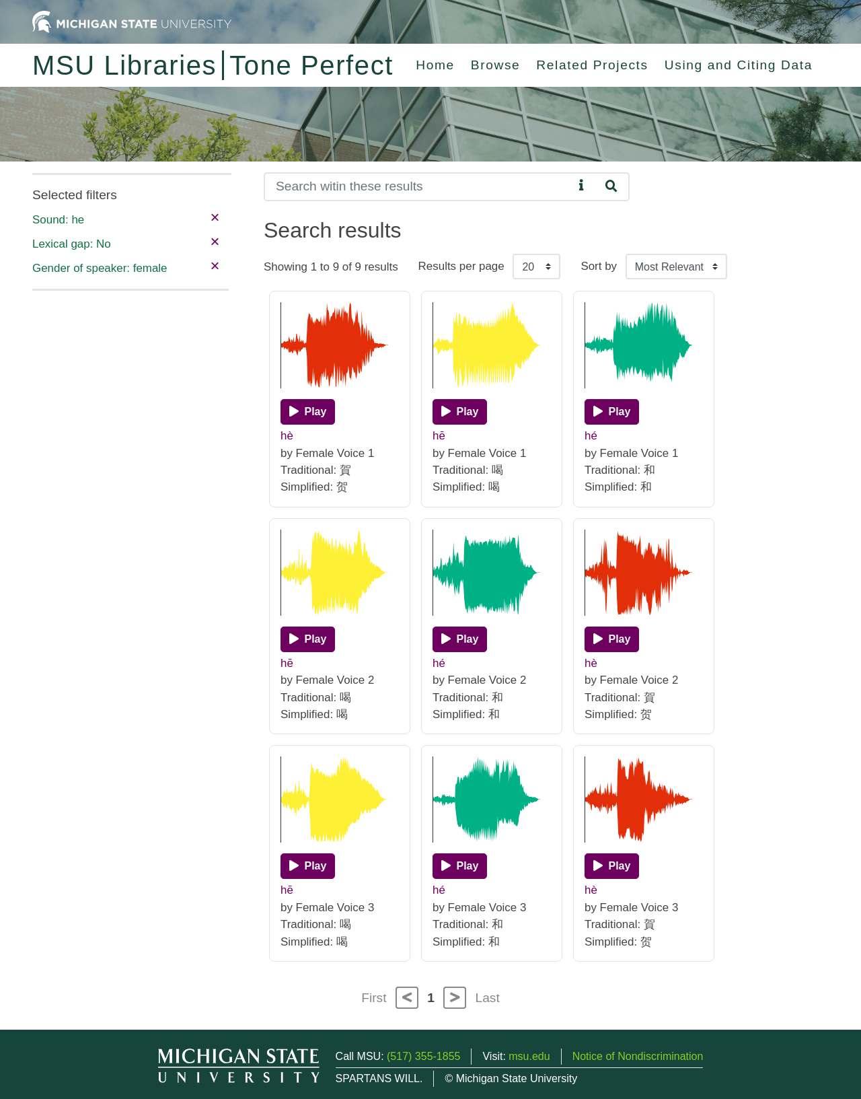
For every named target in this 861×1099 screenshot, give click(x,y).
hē (439, 435)
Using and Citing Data (739, 65)
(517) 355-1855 (423, 1056)
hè (286, 435)
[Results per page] (536, 266)
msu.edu (529, 1056)
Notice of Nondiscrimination (638, 1056)
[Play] (307, 412)
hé (591, 435)
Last (488, 998)
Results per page (461, 266)
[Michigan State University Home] (131, 21)
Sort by (599, 266)
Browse (496, 65)
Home (435, 65)
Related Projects (592, 65)
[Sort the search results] (676, 266)
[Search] (419, 186)
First (373, 998)
